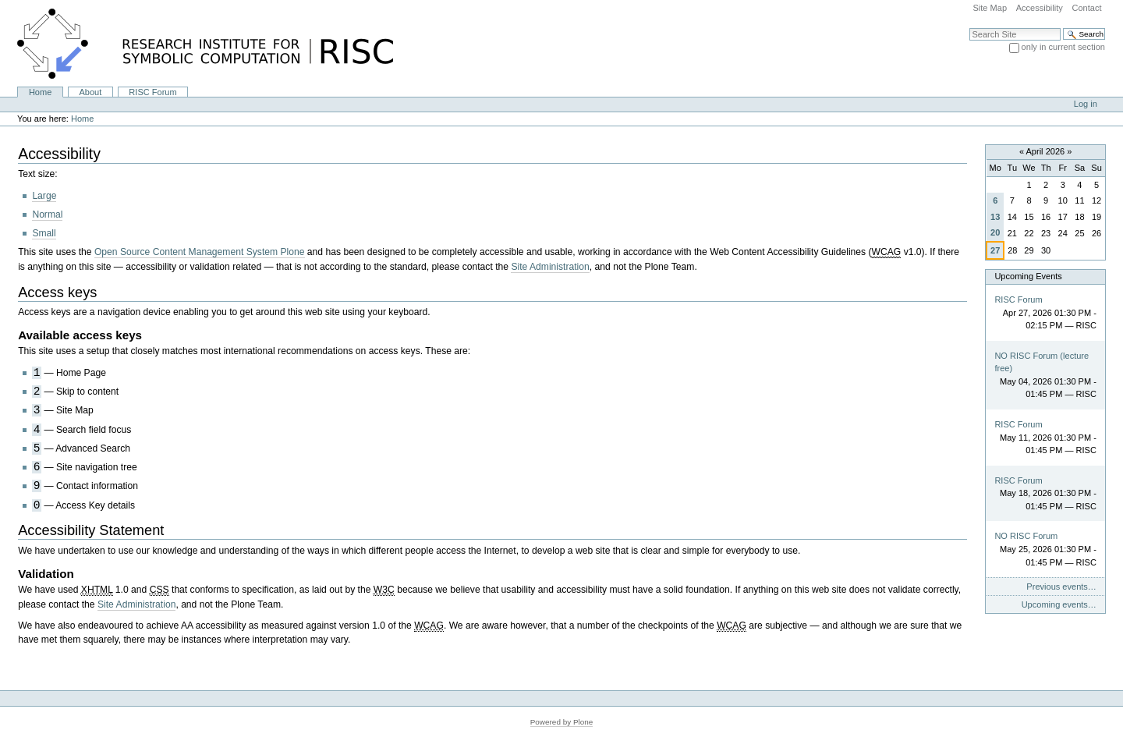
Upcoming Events (1027, 276)
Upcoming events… (1059, 604)
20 (995, 232)
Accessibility (1039, 7)
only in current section (1063, 46)
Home (40, 92)
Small (43, 233)
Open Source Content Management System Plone (199, 251)
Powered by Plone (561, 722)
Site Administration (550, 266)
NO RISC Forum (1025, 536)
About (90, 92)
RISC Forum (152, 92)
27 (995, 250)
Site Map (989, 7)
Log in (1085, 103)
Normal (47, 214)
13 (995, 217)
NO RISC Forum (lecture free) (1041, 362)
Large (44, 195)
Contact (1086, 7)
